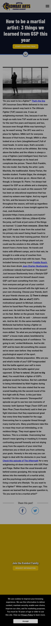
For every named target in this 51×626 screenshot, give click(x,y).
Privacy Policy (27, 615)
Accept (25, 621)
